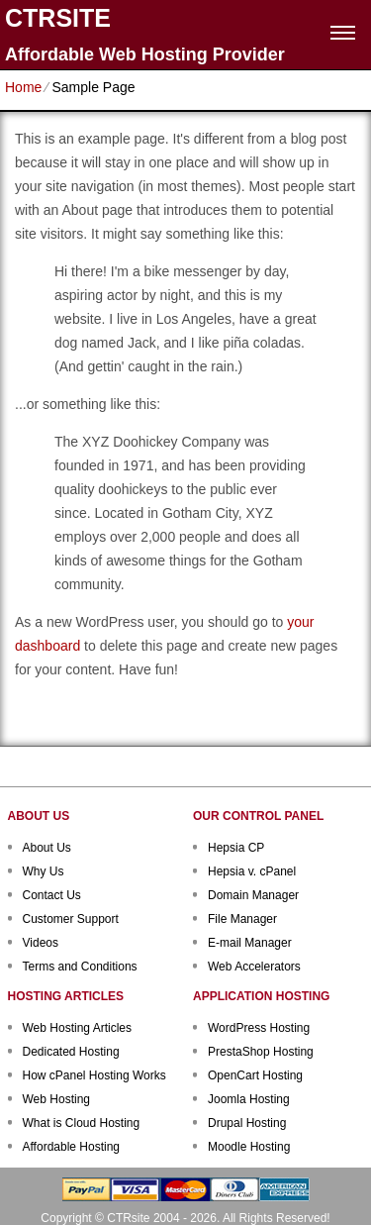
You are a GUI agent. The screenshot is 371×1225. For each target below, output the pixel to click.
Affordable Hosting (72, 1147)
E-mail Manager (250, 943)
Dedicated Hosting (71, 1052)
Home (23, 87)
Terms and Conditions (80, 966)
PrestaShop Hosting (261, 1052)
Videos (40, 943)
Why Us (43, 871)
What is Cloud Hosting (81, 1123)
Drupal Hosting (247, 1123)
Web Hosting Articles (78, 1028)
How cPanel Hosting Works (94, 1075)
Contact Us (52, 895)
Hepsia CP (236, 848)
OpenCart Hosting (255, 1075)
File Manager (242, 919)
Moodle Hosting (249, 1147)
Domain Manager (253, 895)
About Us (47, 848)
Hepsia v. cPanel (252, 871)
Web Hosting (56, 1099)
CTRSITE (58, 18)
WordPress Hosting (259, 1028)
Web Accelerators (254, 966)
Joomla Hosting (249, 1099)
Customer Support (71, 919)
